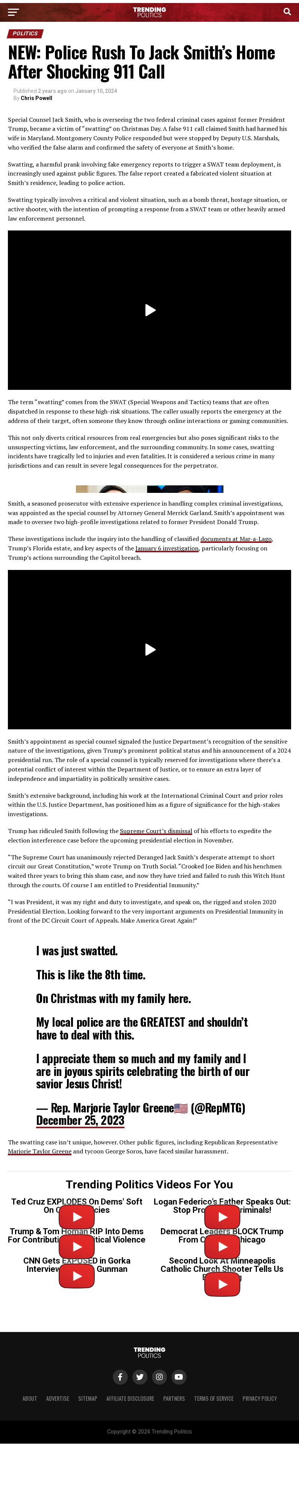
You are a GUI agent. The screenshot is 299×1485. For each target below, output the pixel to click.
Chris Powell (36, 98)
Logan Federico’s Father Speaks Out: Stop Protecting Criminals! (222, 1353)
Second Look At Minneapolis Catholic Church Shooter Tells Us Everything (222, 1416)
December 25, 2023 (80, 1267)
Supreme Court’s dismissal (156, 978)
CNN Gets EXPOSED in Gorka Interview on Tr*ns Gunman (77, 1412)
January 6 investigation (167, 695)
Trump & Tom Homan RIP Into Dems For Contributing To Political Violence (77, 1383)
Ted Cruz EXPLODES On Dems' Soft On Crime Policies (77, 1353)
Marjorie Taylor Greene (39, 1298)
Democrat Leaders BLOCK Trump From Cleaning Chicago (222, 1383)
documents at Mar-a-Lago (236, 686)
